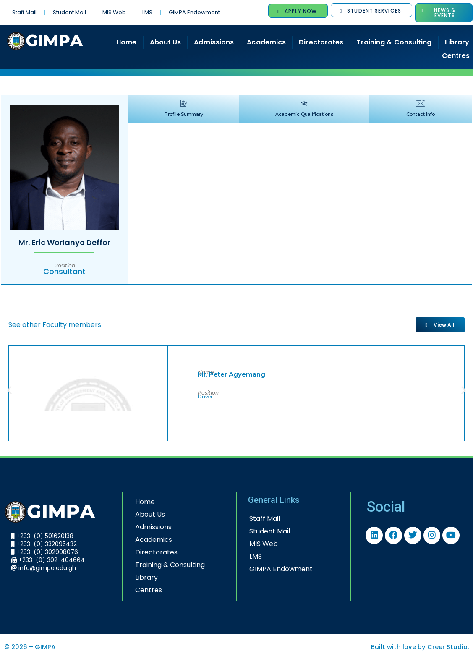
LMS (147, 12)
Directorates (321, 42)
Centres (145, 589)
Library (143, 577)
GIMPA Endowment (194, 12)
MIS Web (114, 12)
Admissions (214, 42)
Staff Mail (24, 12)
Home (126, 42)
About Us (165, 42)
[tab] (178, 109)
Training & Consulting (393, 42)
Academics (266, 42)
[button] (9, 389)
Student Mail (69, 12)
